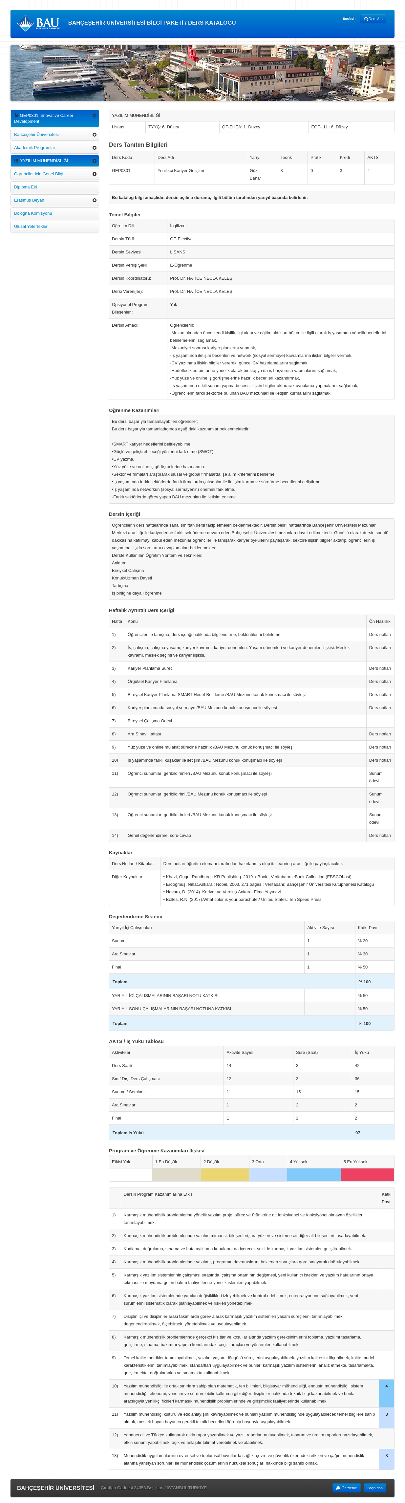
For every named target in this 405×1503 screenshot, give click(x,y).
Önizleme (346, 1488)
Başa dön (375, 1488)
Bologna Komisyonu (33, 213)
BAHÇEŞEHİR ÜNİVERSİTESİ (55, 1488)
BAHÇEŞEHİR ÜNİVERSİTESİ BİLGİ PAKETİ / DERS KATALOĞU (126, 23)
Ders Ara (373, 19)
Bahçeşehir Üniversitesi (36, 134)
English (348, 18)
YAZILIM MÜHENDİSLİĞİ (41, 160)
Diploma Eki (25, 187)
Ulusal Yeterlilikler (31, 226)
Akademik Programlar (34, 147)
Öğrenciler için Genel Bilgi (38, 173)
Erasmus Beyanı (29, 200)
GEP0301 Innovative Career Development (43, 118)
